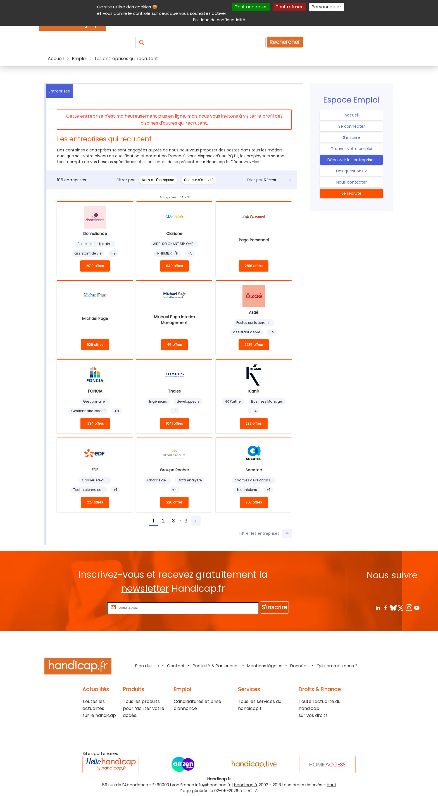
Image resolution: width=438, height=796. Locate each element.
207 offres (254, 502)
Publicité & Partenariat (216, 666)
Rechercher (285, 42)
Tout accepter (251, 7)
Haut (331, 785)
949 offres (174, 265)
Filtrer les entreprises (265, 533)
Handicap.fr (246, 785)
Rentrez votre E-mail (83, 608)
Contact (176, 666)
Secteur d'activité (198, 179)
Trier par (254, 180)
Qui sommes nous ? (336, 666)
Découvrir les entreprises (351, 160)
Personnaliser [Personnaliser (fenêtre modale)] (326, 7)
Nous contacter (351, 182)
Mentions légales (264, 666)
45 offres (174, 344)
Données (299, 666)
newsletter (145, 588)
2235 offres (253, 344)
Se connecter (351, 126)
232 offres (254, 423)
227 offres (95, 502)
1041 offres (174, 423)
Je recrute (351, 193)
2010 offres (95, 265)
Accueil (351, 115)
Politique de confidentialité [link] (219, 20)
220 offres (174, 502)
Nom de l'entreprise (158, 179)
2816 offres (254, 265)
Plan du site (147, 666)
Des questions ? (351, 171)
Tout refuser (289, 7)
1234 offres (95, 423)
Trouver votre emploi (351, 148)
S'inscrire (351, 137)
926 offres (95, 344)
